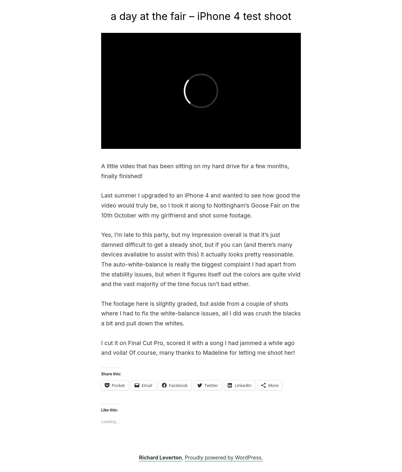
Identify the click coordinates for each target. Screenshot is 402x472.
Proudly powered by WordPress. (224, 457)
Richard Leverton (160, 457)
